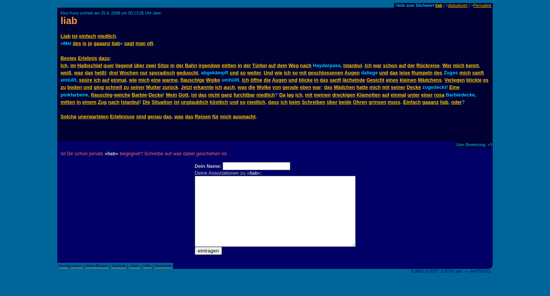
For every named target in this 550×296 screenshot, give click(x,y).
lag (290, 95)
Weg (293, 65)
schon (390, 65)
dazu (104, 58)
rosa (439, 95)
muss (394, 102)
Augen (352, 73)
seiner (137, 87)
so (243, 73)
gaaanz (102, 43)
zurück (170, 87)
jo (90, 43)
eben (305, 87)
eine (156, 80)
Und (268, 73)
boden (74, 87)
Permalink (482, 5)
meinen (322, 95)
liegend (124, 65)
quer (109, 65)
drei (113, 73)
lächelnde (354, 80)
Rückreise (428, 65)
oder (456, 102)
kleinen (408, 80)
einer (427, 95)
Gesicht (375, 80)
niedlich (106, 36)
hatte (362, 87)
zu (63, 87)
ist (75, 36)
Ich (64, 65)
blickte (474, 80)
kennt (472, 65)
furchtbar (244, 95)
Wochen (129, 73)
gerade (290, 87)
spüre (85, 80)
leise (405, 73)
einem (89, 102)
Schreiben (313, 102)
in (172, 65)
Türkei (259, 65)
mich (458, 65)
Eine (454, 87)
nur (144, 73)
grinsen (377, 102)
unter (414, 95)
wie (279, 73)
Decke (414, 87)
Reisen (203, 116)
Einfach (412, 102)
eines (392, 80)
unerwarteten (93, 116)
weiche (122, 95)
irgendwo (209, 65)
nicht (214, 95)
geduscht (187, 73)
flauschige (192, 80)
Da (282, 95)
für (215, 116)
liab (438, 5)
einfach (87, 36)
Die (146, 102)
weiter (254, 73)
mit (303, 73)
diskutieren (458, 5)
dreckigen (343, 95)
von (276, 87)
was (78, 73)
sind (141, 116)
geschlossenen (325, 73)
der (180, 65)
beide (345, 102)
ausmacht (244, 116)
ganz (226, 95)
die (267, 80)
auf (272, 65)
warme (170, 80)
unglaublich (195, 102)
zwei (151, 65)
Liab (65, 36)
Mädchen (344, 87)
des (77, 43)
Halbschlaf (90, 65)
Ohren (360, 102)
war (377, 65)
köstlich (219, 102)
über (139, 65)
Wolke (213, 80)
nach (306, 65)
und (234, 73)
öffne (256, 80)
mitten (229, 65)
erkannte (203, 87)
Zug (102, 102)
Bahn (191, 65)
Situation (162, 102)
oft (150, 43)
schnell (113, 87)
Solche (68, 116)
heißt (100, 73)
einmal (118, 80)
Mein (171, 95)
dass (273, 102)
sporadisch (162, 73)
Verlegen (455, 80)
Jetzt (186, 87)
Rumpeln (422, 73)
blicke (305, 80)
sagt (129, 43)
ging (99, 87)
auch (229, 87)
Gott (183, 95)
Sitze (163, 65)
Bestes (68, 58)
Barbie (139, 95)
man (141, 43)
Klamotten (369, 95)
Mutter (153, 87)
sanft (478, 73)
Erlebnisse (122, 116)
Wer (446, 65)
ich (287, 73)
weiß (65, 73)
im (73, 65)
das (89, 73)
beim (295, 102)
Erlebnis (87, 58)
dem (282, 65)
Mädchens (430, 80)
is (84, 43)
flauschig (101, 95)
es (486, 80)
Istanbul (352, 65)
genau (154, 116)
